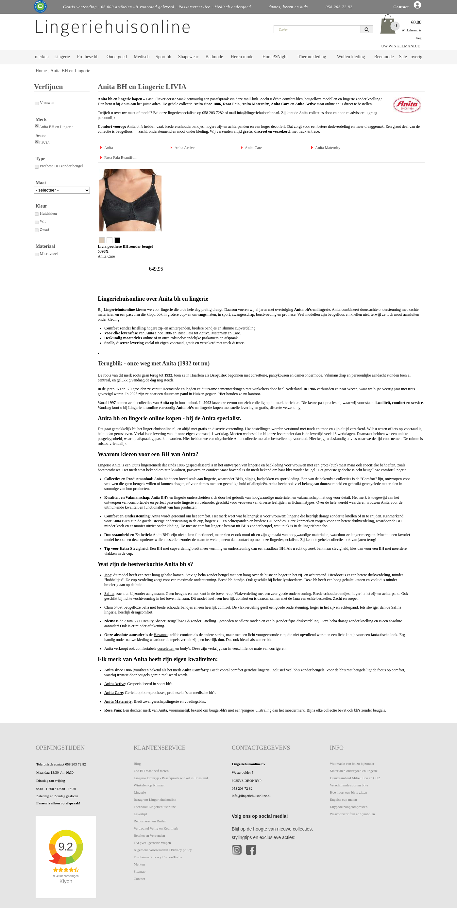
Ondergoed (117, 56)
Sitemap (139, 871)
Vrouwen (44, 102)
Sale (403, 56)
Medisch (141, 56)
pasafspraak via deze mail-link (234, 99)
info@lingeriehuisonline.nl (258, 112)
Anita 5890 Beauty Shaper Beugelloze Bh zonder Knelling (170, 621)
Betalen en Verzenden (149, 835)
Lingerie (62, 56)
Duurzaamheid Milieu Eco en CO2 (355, 778)
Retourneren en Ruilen (150, 821)
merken (42, 56)
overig (416, 56)
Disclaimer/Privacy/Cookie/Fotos (158, 857)
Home (41, 70)
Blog (137, 763)
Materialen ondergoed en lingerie (354, 771)
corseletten (166, 648)
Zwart (41, 229)
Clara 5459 (113, 607)
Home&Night (275, 56)
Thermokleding (312, 56)
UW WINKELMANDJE (400, 46)
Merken (139, 864)
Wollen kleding (351, 56)
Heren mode (242, 56)
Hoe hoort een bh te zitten (348, 792)
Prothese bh (88, 56)
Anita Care (253, 147)
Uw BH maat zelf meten (151, 771)
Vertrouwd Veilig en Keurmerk (156, 828)
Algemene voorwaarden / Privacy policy (163, 850)
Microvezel (46, 253)
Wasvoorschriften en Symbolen (352, 814)
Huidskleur (45, 213)
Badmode (214, 56)
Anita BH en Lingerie (70, 70)
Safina (109, 593)
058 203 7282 (213, 112)
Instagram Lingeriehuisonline (155, 799)
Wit (40, 221)
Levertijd (140, 814)
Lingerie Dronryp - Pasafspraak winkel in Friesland (171, 778)
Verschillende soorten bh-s (349, 785)
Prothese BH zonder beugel (58, 166)
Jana (107, 575)
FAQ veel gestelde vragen (152, 843)
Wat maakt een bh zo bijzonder (352, 763)
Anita (108, 147)
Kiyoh (66, 881)
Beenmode (384, 56)
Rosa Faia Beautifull (120, 157)
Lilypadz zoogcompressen (348, 807)
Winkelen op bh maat (149, 785)
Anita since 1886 (118, 670)
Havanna (161, 634)
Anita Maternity (327, 147)
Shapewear (188, 56)
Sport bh (163, 56)
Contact (139, 879)
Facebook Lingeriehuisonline (155, 807)
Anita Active (185, 147)
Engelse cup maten (343, 799)
